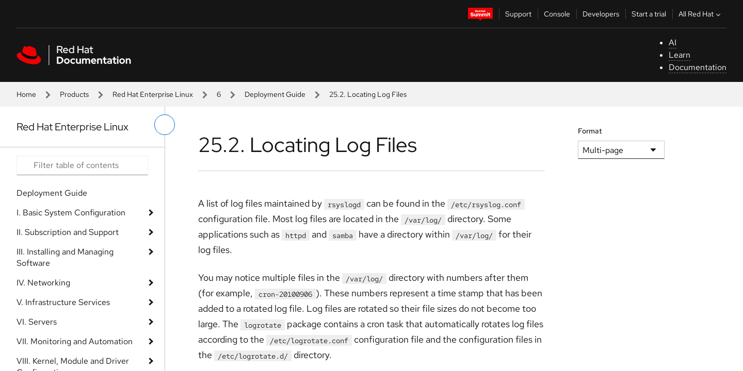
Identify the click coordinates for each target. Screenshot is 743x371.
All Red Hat (701, 14)
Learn (679, 54)
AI (672, 42)
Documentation (697, 67)
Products (74, 94)
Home (26, 94)
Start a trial (649, 14)
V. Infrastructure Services (63, 302)
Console (557, 14)
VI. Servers (37, 321)
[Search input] (82, 165)
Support (518, 14)
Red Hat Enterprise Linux (152, 94)
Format (590, 131)
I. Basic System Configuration (71, 212)
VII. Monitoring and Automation (75, 341)
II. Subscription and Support (68, 232)
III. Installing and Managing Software (65, 257)
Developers (601, 14)
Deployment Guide (275, 94)
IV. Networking (43, 282)
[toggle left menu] (164, 124)
